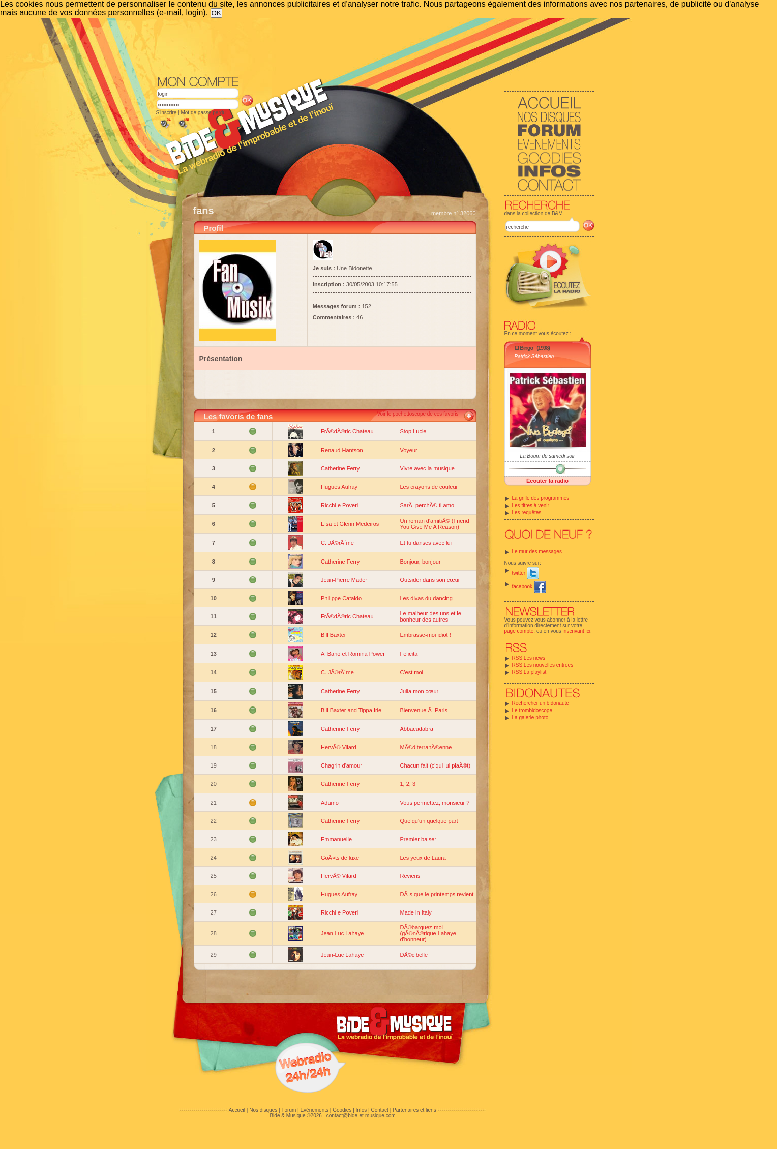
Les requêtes (527, 512)
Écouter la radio (547, 481)
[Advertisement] (375, 46)
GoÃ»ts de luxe (340, 858)
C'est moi (411, 672)
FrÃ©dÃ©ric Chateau (347, 431)
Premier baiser (418, 839)
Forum (288, 1110)
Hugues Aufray (339, 487)
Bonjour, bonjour (420, 561)
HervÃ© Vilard (338, 747)
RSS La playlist (529, 672)
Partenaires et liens (414, 1110)
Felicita (408, 654)
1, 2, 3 (407, 784)
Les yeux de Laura (423, 858)
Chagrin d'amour (341, 765)
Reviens (410, 876)
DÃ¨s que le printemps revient (436, 894)
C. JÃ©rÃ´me (337, 543)
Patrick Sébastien (534, 356)
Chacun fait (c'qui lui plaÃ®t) (435, 765)
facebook (529, 587)
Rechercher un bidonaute (540, 703)
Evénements (314, 1110)
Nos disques (263, 1110)
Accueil (237, 1110)
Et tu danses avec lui (426, 543)
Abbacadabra (416, 729)
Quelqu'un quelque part (429, 821)
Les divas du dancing (426, 598)
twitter (525, 573)
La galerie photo (530, 717)
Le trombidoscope (532, 710)
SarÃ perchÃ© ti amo (427, 505)
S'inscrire (166, 112)
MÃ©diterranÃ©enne (426, 747)
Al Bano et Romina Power (353, 654)
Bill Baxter (333, 635)
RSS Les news (529, 658)
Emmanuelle (336, 839)
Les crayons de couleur (429, 487)
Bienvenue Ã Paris (423, 710)
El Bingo (524, 348)
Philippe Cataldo (341, 598)
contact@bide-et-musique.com (361, 1115)
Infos (361, 1110)
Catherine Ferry (340, 468)
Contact (379, 1110)
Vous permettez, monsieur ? (434, 803)
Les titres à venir (530, 505)
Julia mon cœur (419, 691)
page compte (519, 631)
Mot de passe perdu (203, 112)
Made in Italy (415, 912)
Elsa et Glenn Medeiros (350, 524)
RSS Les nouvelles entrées (543, 665)
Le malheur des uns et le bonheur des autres (430, 616)
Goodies (342, 1110)
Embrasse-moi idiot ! (425, 635)
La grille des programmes (541, 498)
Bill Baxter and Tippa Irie (351, 710)
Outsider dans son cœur (430, 580)
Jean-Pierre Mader (344, 580)
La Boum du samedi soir (547, 456)
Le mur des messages (537, 551)
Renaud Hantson (342, 450)
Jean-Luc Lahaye (342, 933)
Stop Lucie (413, 431)
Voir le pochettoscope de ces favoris (417, 414)
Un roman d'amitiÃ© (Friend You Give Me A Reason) (434, 524)
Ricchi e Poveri (339, 505)
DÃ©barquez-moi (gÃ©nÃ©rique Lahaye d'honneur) (428, 933)
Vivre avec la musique (427, 468)
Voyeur (408, 450)
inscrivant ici (576, 631)
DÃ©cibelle (414, 955)
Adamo (330, 803)
